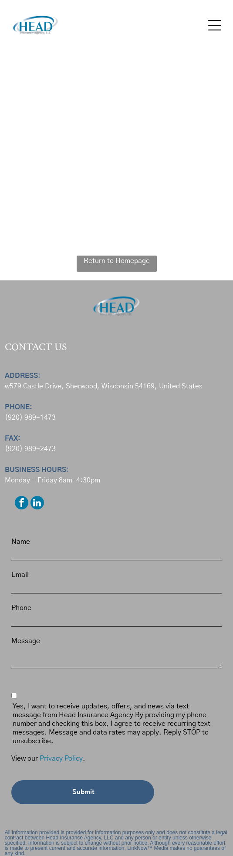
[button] (214, 25)
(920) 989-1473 (30, 417)
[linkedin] (37, 504)
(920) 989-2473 (30, 448)
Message (25, 640)
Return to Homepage (117, 260)
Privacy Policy (61, 758)
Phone (21, 607)
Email (20, 574)
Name (20, 541)
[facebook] (21, 504)
